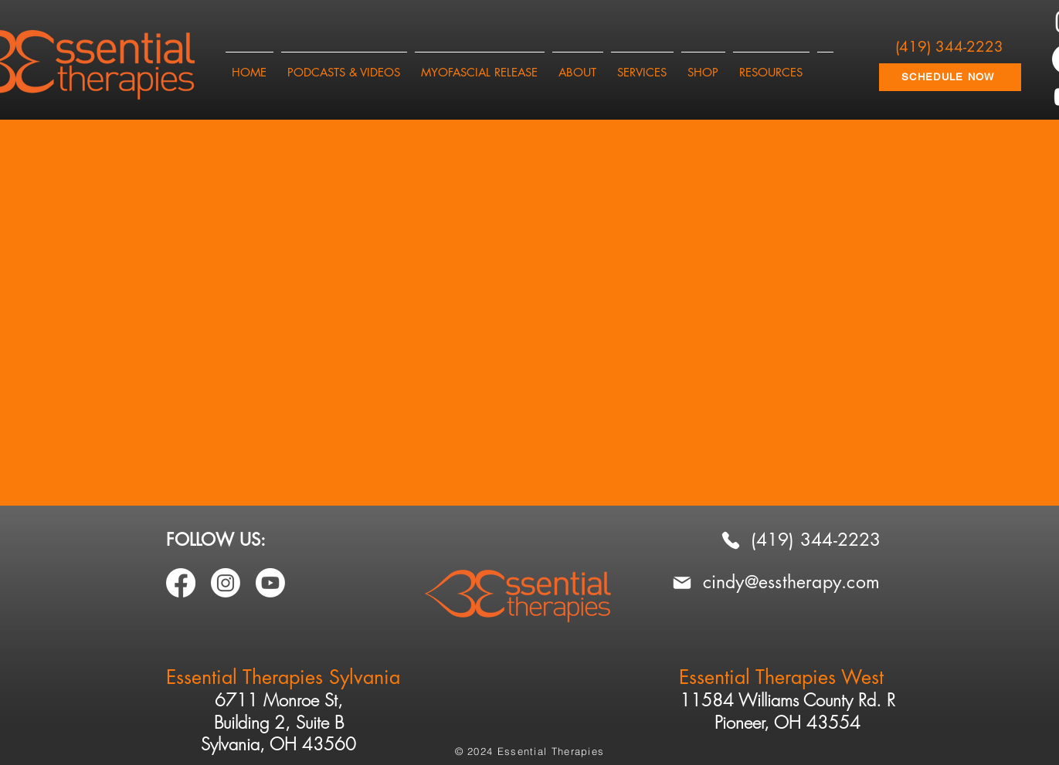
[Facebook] (180, 582)
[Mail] (682, 583)
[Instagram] (225, 582)
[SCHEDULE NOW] (950, 77)
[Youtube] (270, 582)
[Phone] (731, 540)
